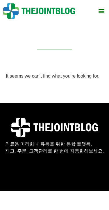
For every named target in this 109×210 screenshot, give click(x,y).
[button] (101, 11)
